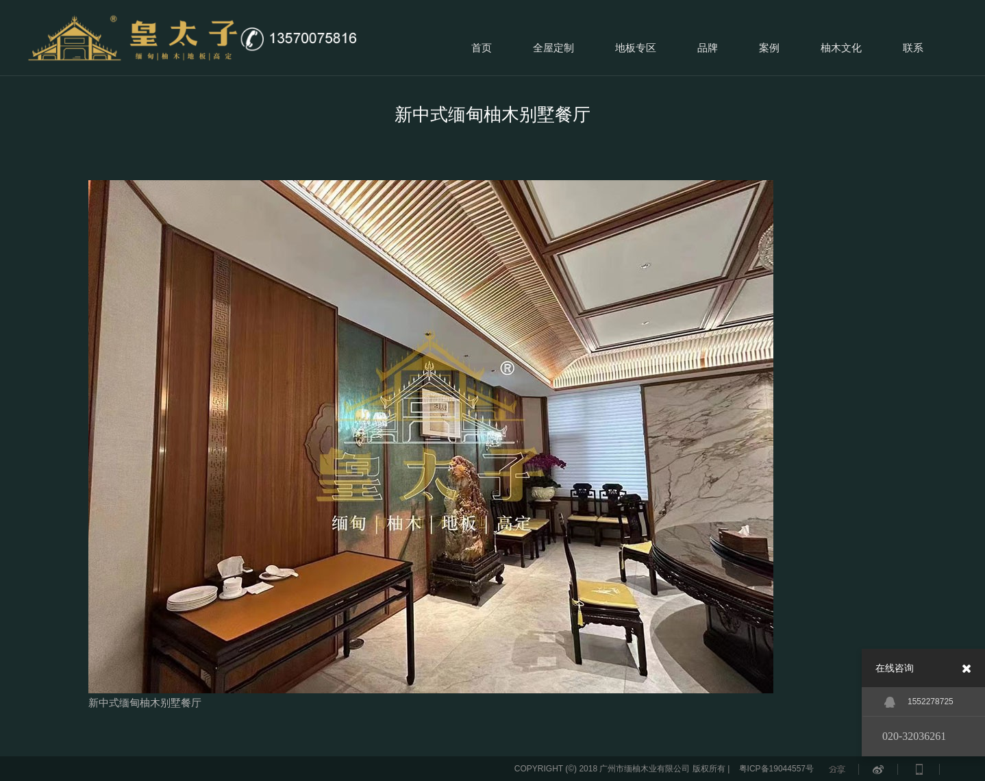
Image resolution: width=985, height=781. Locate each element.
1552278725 (918, 702)
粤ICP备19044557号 (776, 768)
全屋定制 (553, 47)
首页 (481, 47)
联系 (913, 47)
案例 (769, 47)
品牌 (707, 47)
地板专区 (635, 47)
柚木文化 (841, 47)
